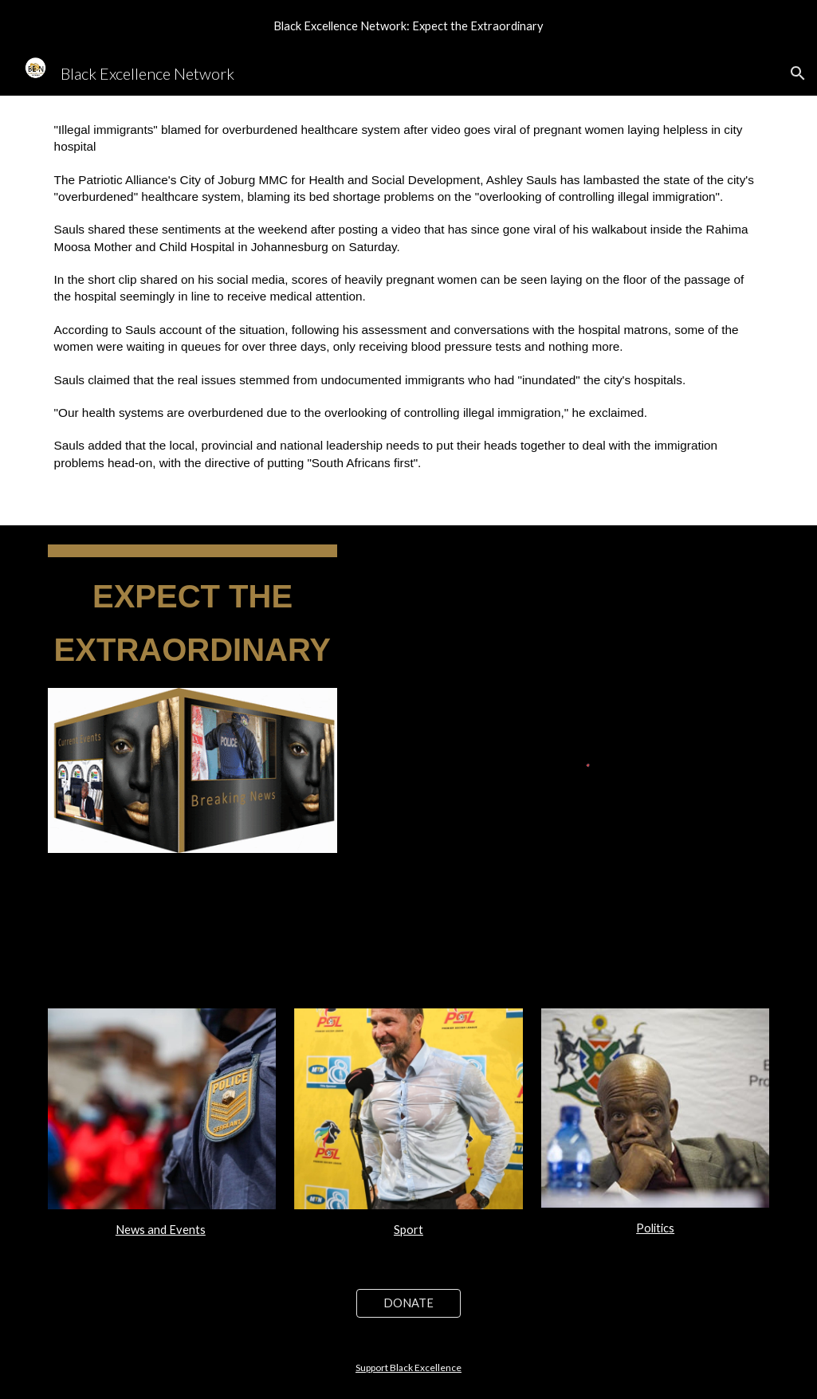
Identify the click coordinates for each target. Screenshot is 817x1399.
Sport (408, 1229)
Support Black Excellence (408, 1367)
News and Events (161, 1229)
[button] (798, 73)
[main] (409, 310)
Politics (655, 1228)
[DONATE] (409, 1303)
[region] (408, 25)
